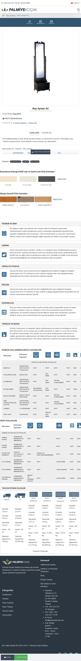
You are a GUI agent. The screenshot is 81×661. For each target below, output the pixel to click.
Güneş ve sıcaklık (10, 266)
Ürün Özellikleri (8, 421)
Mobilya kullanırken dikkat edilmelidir (21, 350)
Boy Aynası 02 (15, 162)
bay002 (25, 162)
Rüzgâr (5, 285)
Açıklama (34, 133)
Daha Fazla (61, 179)
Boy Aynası (10, 15)
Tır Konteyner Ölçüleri (13, 488)
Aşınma (5, 245)
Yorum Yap (33, 123)
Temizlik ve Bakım (10, 324)
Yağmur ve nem (9, 224)
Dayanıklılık (8, 303)
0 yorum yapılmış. (20, 123)
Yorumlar (46, 133)
